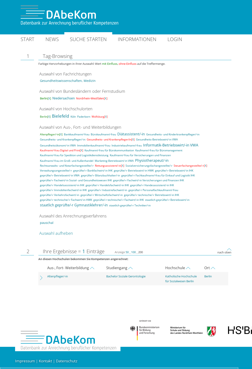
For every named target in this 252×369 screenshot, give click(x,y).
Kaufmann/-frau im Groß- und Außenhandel (66, 161)
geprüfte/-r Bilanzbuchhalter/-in (100, 175)
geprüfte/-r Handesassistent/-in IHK (152, 185)
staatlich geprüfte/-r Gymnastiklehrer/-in (74, 205)
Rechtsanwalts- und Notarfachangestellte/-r (67, 166)
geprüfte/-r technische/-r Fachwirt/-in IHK (118, 200)
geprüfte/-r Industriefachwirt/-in (107, 190)
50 (127, 252)
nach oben (224, 252)
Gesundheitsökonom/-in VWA (58, 145)
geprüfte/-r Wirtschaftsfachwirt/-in (102, 195)
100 (133, 252)
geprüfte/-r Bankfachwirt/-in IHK (92, 170)
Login (174, 39)
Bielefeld (60, 116)
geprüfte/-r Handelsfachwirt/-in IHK (107, 185)
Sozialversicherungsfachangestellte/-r (149, 166)
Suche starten (88, 39)
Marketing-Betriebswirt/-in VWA (114, 161)
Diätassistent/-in (131, 134)
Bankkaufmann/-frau (76, 134)
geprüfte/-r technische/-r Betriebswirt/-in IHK (151, 195)
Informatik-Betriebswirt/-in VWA (170, 145)
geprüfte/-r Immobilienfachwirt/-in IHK (63, 190)
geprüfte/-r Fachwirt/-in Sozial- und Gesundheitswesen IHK (76, 180)
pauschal (46, 223)
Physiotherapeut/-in (152, 160)
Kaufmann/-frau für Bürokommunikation (109, 150)
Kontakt (45, 360)
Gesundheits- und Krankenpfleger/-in (62, 139)
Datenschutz (66, 360)
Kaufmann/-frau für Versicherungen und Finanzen (140, 155)
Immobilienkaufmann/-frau (93, 145)
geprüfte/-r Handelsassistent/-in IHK (62, 185)
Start (27, 39)
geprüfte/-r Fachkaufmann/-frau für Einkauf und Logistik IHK (158, 175)
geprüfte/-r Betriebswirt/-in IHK (174, 170)
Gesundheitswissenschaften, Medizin (68, 81)
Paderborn (83, 116)
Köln (73, 116)
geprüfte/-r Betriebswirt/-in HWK (134, 170)
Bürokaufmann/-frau (103, 134)
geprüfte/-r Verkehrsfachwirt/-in (59, 195)
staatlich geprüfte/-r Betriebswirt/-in (167, 200)
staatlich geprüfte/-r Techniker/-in (130, 205)
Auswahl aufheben (56, 233)
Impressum (25, 360)
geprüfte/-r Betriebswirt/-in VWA (60, 175)
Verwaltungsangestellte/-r (56, 170)
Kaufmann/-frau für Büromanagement (158, 150)
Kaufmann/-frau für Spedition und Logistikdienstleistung (74, 155)
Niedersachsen (63, 98)
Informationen (137, 39)
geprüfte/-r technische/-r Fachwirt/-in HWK (66, 200)
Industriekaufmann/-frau (127, 145)
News (52, 39)
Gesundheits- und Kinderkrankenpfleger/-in (172, 134)
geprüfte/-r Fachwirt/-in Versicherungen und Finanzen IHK (148, 180)
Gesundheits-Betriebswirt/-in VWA (157, 139)
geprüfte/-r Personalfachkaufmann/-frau (153, 190)
